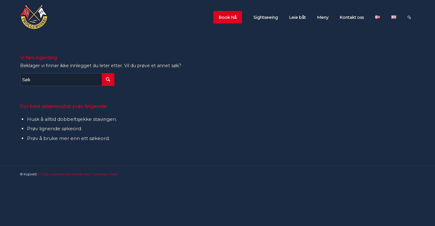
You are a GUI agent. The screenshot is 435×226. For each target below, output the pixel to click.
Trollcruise (48, 174)
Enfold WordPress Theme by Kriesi (89, 174)
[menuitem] (229, 17)
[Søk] (409, 17)
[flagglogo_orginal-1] (34, 17)
